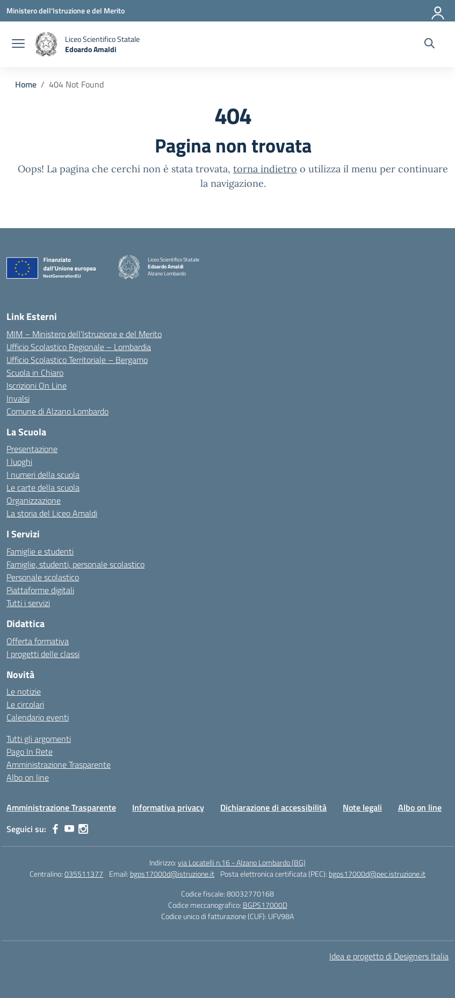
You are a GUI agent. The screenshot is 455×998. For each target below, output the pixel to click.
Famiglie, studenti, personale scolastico (75, 564)
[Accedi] (438, 11)
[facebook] (55, 829)
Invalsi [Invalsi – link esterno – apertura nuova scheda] (18, 398)
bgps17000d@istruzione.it (172, 873)
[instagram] (83, 829)
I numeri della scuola (43, 474)
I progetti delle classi (43, 653)
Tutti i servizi (28, 602)
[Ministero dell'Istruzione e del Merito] (65, 10)
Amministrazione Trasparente (58, 764)
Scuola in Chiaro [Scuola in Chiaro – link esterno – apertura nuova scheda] (34, 372)
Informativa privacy (168, 807)
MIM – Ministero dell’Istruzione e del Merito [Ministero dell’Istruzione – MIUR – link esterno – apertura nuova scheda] (84, 333)
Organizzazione (33, 500)
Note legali (362, 807)
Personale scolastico (42, 577)
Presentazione (31, 448)
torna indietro (265, 169)
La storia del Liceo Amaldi (51, 513)
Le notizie (23, 691)
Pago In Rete (29, 751)
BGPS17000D (265, 904)
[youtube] (69, 829)
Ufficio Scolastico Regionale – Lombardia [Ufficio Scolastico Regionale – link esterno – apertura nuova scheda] (78, 346)
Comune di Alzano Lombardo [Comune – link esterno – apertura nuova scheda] (57, 411)
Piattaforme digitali (40, 590)
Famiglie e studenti (40, 551)
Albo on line (27, 777)
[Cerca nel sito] (429, 45)
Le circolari (25, 704)
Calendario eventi (37, 717)
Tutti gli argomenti (38, 738)
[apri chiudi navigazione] (18, 44)
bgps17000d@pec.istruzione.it (377, 873)
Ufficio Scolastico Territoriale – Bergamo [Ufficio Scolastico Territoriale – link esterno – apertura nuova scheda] (77, 359)
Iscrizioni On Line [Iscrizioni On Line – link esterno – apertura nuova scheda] (36, 385)
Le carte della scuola (43, 487)
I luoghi (19, 461)
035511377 (83, 873)
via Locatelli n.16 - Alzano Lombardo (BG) (242, 862)
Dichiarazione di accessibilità (273, 807)
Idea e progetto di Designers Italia (389, 956)
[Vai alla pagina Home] (26, 84)
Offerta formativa (37, 641)
